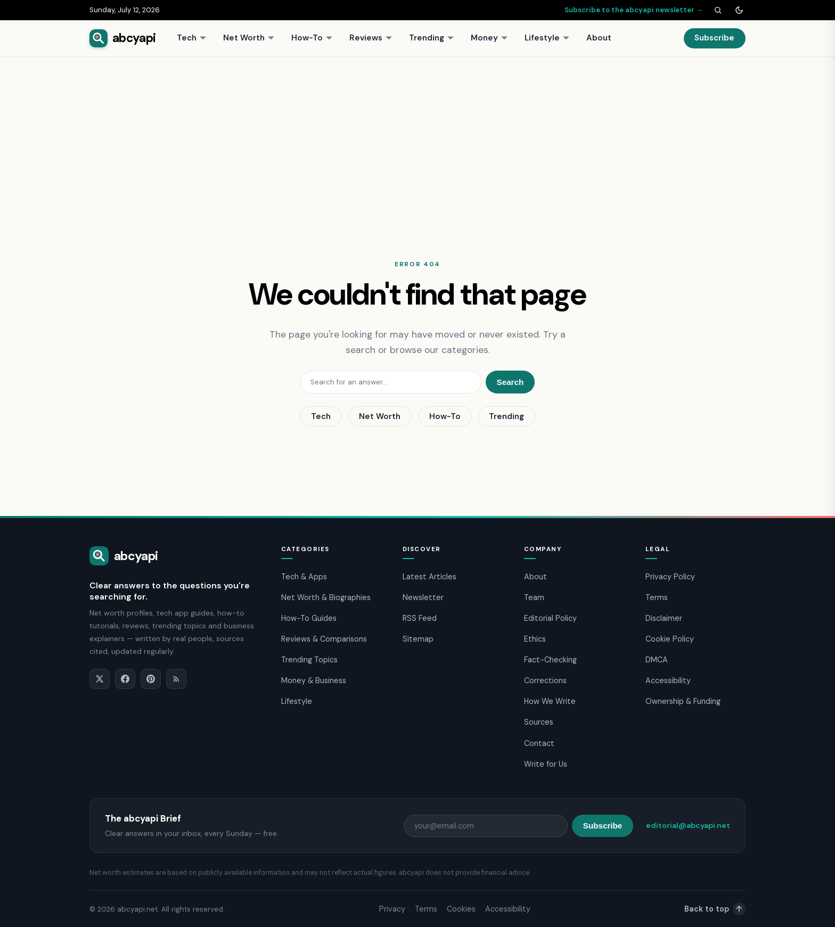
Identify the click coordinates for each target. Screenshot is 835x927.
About (598, 37)
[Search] (717, 10)
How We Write (550, 701)
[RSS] (176, 679)
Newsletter (423, 597)
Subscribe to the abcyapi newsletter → (633, 9)
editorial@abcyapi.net (688, 825)
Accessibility (668, 680)
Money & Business (313, 680)
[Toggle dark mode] (739, 10)
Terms (656, 597)
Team (534, 597)
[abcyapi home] (122, 38)
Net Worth (249, 37)
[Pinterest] (151, 679)
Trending (431, 37)
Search (510, 382)
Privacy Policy (670, 576)
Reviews (370, 37)
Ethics (535, 639)
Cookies (461, 909)
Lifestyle (547, 37)
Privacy (392, 909)
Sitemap (418, 639)
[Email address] (486, 826)
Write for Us (545, 764)
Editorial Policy (550, 618)
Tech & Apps (304, 576)
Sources (538, 722)
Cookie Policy (669, 639)
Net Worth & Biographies (326, 597)
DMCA (656, 660)
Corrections (545, 680)
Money (489, 37)
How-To (312, 37)
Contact (539, 743)
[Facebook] (125, 679)
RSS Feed (420, 618)
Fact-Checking (550, 660)
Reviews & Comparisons (324, 639)
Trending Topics (309, 660)
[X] (99, 679)
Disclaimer (663, 618)
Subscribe (714, 37)
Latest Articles (429, 576)
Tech (192, 37)
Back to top (715, 909)
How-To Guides (309, 618)
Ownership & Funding (683, 701)
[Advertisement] (417, 136)
